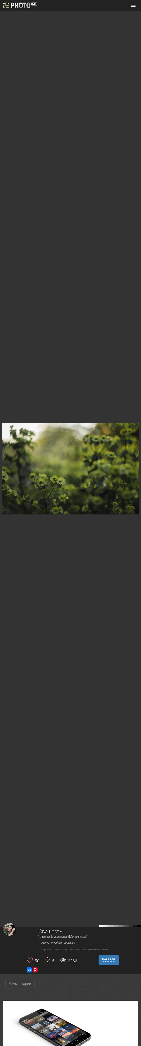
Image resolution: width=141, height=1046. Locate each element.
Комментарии (20, 984)
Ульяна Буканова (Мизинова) (62, 936)
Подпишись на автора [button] (109, 960)
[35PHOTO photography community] (19, 5)
